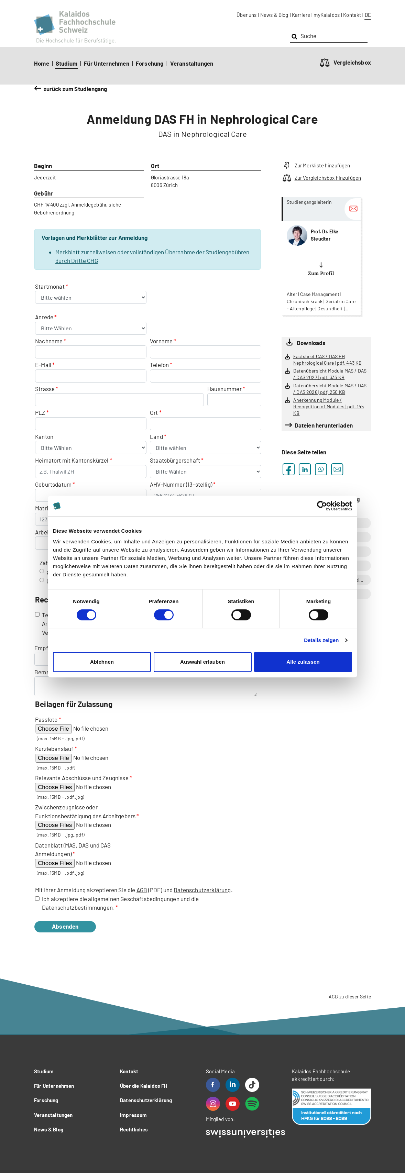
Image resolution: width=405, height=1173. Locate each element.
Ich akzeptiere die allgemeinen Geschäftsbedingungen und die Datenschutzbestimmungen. (120, 903)
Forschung (150, 63)
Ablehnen (102, 662)
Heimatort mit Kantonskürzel (72, 460)
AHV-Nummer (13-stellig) (181, 484)
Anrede (44, 316)
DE (368, 15)
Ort (154, 412)
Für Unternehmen (106, 63)
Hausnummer (224, 388)
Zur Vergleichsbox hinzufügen (321, 178)
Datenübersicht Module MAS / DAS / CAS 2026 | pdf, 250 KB (329, 389)
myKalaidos (327, 15)
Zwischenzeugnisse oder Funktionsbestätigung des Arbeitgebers (85, 811)
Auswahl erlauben (202, 662)
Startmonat (50, 286)
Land (157, 436)
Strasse (45, 388)
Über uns (246, 15)
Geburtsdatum (53, 484)
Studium (66, 63)
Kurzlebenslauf (54, 748)
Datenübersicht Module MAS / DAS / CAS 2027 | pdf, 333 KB (329, 374)
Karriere (301, 15)
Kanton (44, 436)
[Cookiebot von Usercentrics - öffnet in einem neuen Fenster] (322, 506)
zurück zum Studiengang (75, 88)
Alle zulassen (302, 662)
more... (321, 256)
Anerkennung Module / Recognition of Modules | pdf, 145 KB (328, 406)
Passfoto (46, 719)
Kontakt (352, 15)
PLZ (40, 412)
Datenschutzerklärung (202, 889)
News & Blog (274, 15)
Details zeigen (321, 640)
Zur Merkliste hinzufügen (316, 165)
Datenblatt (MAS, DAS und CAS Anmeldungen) (73, 849)
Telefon (159, 364)
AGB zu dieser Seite (350, 996)
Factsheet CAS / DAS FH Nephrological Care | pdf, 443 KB (327, 359)
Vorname (161, 340)
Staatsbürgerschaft (175, 460)
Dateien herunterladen (324, 425)
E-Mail (43, 364)
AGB (141, 889)
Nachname (49, 340)
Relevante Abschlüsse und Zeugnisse (82, 777)
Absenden (73, 926)
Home (41, 63)
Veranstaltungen (192, 63)
